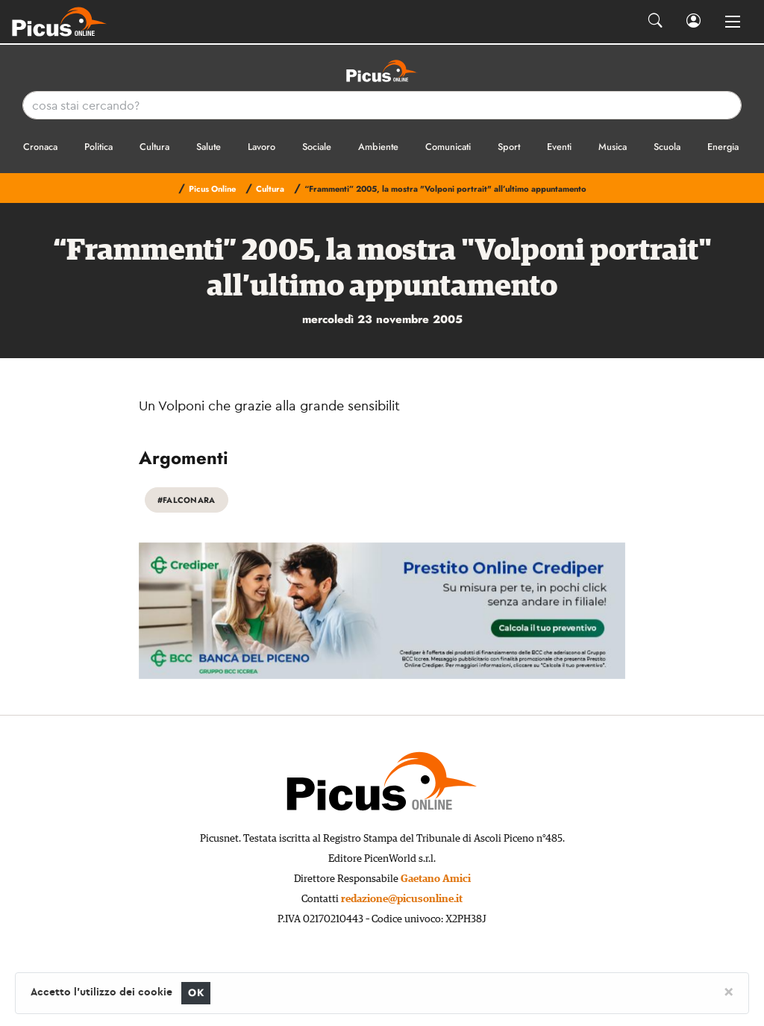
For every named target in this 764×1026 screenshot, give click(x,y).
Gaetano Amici (436, 879)
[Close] (728, 991)
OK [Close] (196, 993)
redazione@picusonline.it (402, 899)
